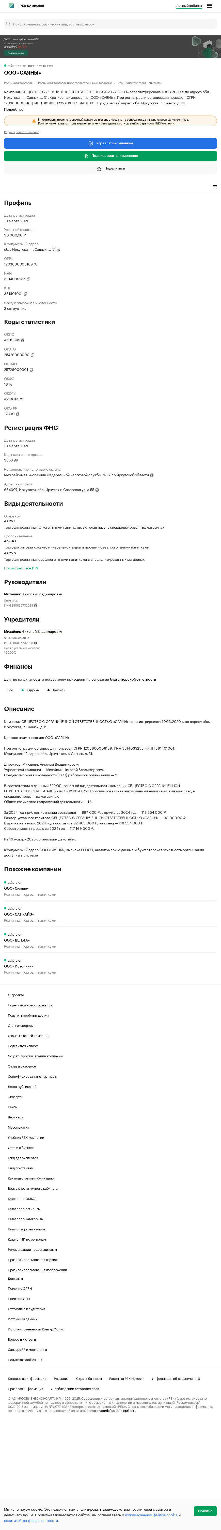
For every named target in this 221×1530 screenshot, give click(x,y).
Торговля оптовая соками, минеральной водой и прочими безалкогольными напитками (76, 546)
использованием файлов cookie (151, 1514)
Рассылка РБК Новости (126, 1484)
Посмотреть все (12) (21, 567)
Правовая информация (25, 1494)
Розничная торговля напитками (140, 82)
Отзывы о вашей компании (28, 1141)
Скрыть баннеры (89, 1484)
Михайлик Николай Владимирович (33, 632)
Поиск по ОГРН (19, 1394)
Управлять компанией (110, 143)
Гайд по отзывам (20, 1274)
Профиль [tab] (11, 187)
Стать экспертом (21, 1131)
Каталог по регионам (24, 1314)
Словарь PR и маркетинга (27, 1455)
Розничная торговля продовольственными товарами (75, 82)
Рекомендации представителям (32, 1355)
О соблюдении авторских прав (75, 1494)
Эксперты (15, 1202)
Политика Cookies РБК (25, 1465)
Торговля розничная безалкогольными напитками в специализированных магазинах (74, 559)
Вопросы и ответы (22, 1445)
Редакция (61, 1484)
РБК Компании (32, 6)
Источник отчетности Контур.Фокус (36, 1435)
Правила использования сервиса (33, 1365)
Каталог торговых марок (27, 1335)
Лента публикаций (22, 1192)
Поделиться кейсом (23, 1152)
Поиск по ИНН (19, 1404)
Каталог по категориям (25, 1325)
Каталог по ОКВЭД (22, 1304)
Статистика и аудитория (26, 1414)
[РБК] (11, 5)
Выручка (30, 690)
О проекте (16, 1101)
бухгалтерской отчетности (133, 679)
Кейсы (13, 1213)
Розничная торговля (18, 82)
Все (10, 690)
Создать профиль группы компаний (35, 1162)
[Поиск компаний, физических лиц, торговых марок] (110, 24)
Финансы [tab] (71, 187)
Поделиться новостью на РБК (30, 1111)
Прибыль (56, 690)
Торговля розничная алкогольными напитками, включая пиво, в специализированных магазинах (84, 527)
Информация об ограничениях (176, 1484)
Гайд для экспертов (23, 1264)
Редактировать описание (21, 131)
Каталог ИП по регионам (27, 1345)
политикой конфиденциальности (31, 1520)
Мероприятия (18, 1233)
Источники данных (22, 1425)
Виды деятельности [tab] (41, 187)
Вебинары (15, 1223)
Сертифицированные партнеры (32, 1182)
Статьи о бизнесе (21, 1253)
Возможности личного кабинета (32, 1294)
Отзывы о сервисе (22, 1172)
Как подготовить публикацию (31, 1284)
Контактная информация (27, 1484)
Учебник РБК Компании (26, 1243)
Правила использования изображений (37, 1376)
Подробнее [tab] (13, 109)
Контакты (15, 1385)
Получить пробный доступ (28, 1121)
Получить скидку (16, 53)
